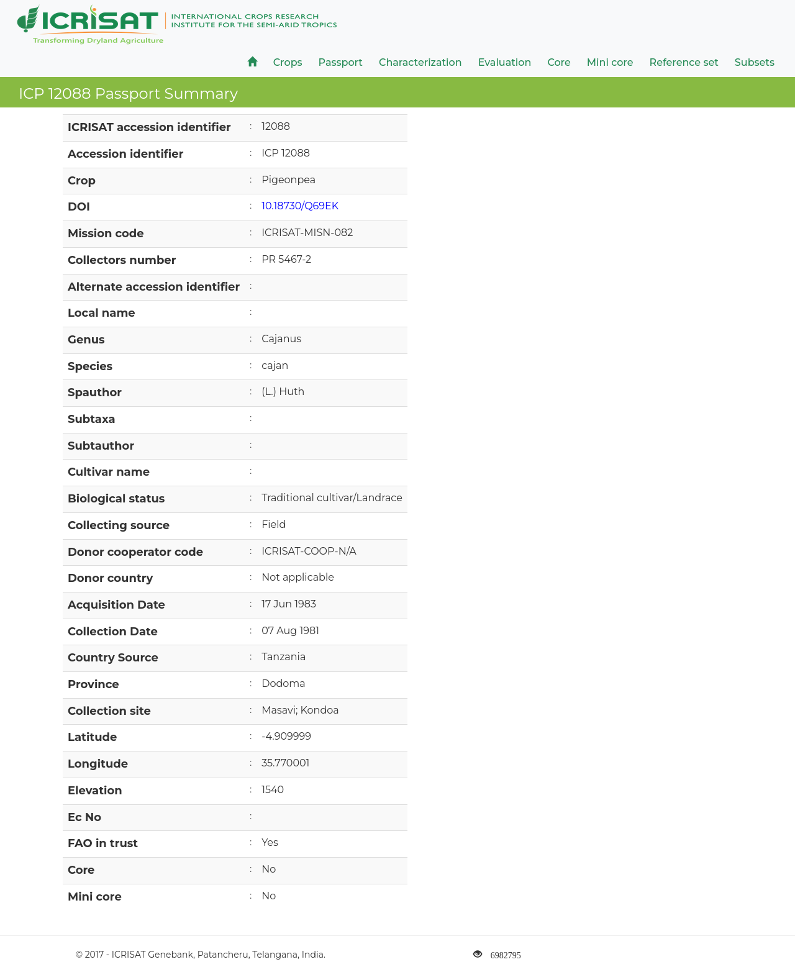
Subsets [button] (755, 62)
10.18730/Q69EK (299, 206)
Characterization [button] (420, 62)
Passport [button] (341, 62)
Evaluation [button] (505, 62)
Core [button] (558, 62)
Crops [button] (287, 62)
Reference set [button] (684, 62)
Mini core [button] (610, 62)
